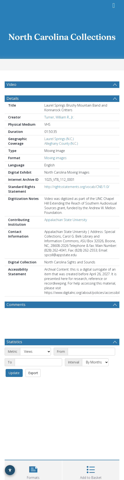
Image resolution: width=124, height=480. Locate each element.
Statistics (14, 341)
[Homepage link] (62, 35)
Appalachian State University (65, 220)
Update (14, 373)
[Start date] (91, 352)
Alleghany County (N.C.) (61, 143)
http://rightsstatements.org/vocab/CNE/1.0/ (76, 187)
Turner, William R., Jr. (59, 117)
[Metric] (35, 352)
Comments (16, 304)
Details (13, 98)
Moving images (55, 158)
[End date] (38, 362)
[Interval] (95, 362)
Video (11, 84)
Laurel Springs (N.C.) (59, 139)
